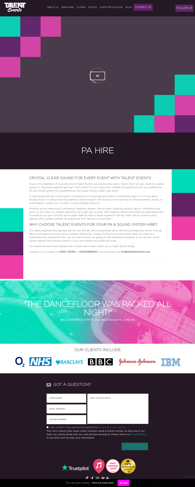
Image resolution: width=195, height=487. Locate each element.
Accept (123, 483)
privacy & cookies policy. (112, 427)
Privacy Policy (139, 434)
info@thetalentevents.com (135, 252)
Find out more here (102, 483)
